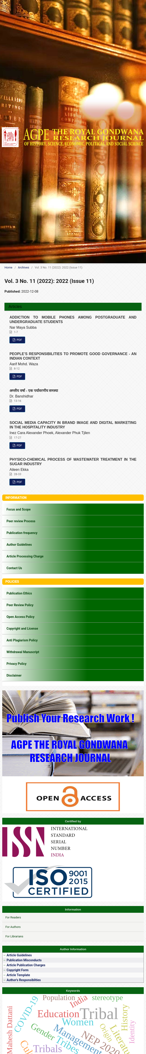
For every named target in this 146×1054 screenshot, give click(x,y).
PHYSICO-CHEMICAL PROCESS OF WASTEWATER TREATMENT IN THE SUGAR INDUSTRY (72, 462)
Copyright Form (18, 970)
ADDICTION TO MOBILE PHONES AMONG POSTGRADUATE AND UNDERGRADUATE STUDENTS (72, 319)
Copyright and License (22, 628)
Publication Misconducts (24, 960)
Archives (23, 267)
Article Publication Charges (26, 965)
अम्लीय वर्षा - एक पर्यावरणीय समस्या (33, 391)
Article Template (18, 975)
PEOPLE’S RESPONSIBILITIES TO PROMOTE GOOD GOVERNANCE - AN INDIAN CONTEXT (72, 356)
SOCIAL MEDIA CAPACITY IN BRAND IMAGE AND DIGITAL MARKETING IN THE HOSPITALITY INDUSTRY (72, 425)
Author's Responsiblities (23, 980)
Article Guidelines (19, 955)
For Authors (13, 927)
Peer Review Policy (20, 605)
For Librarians (14, 936)
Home (8, 267)
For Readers (13, 917)
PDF (19, 340)
